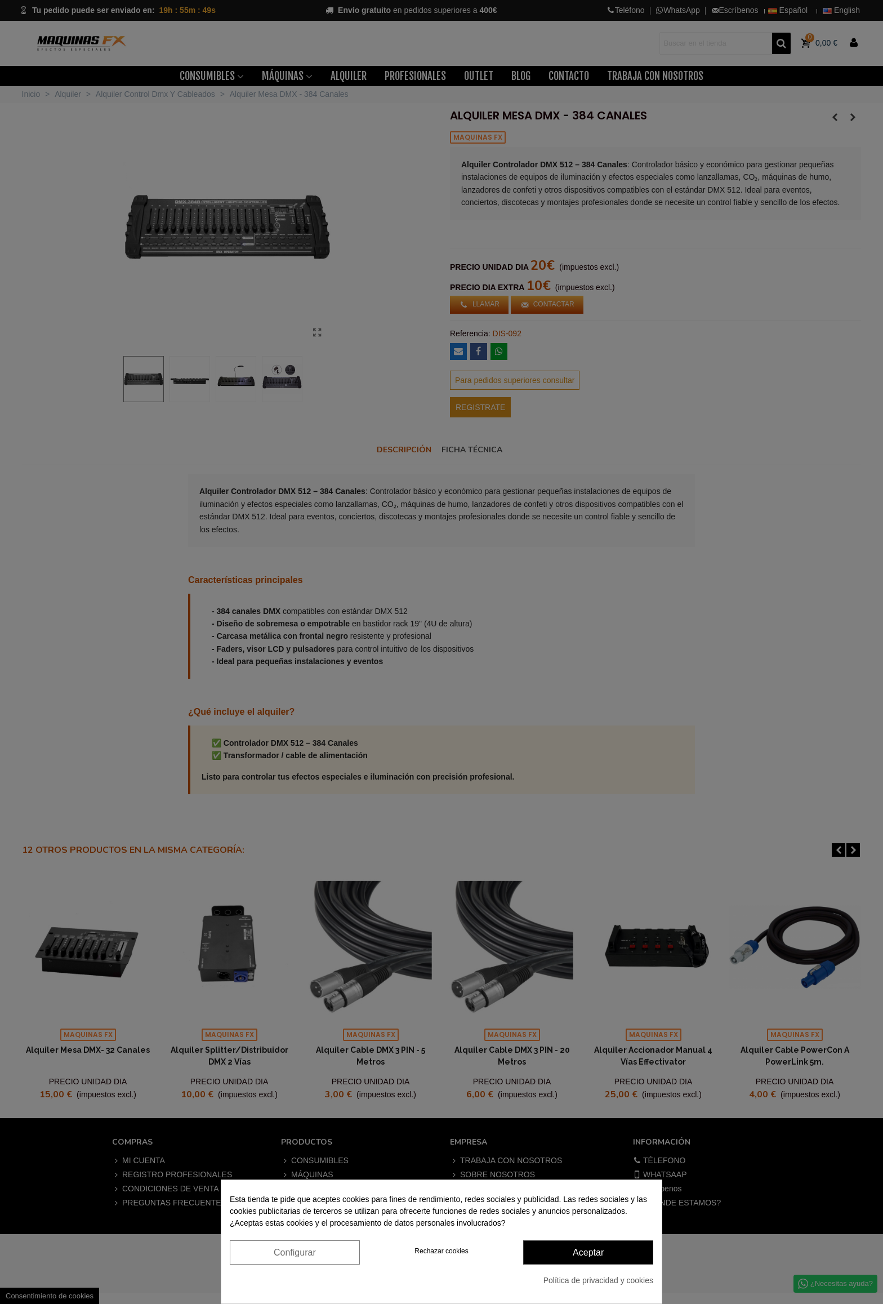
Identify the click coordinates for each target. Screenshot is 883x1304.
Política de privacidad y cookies (598, 1280)
